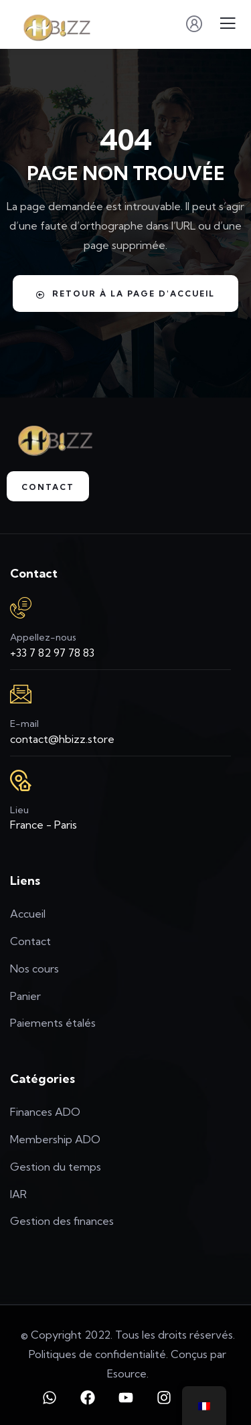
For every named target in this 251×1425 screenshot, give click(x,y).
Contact (47, 487)
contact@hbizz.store (62, 739)
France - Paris (43, 824)
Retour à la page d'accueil (125, 293)
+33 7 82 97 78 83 (52, 652)
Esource (127, 1373)
